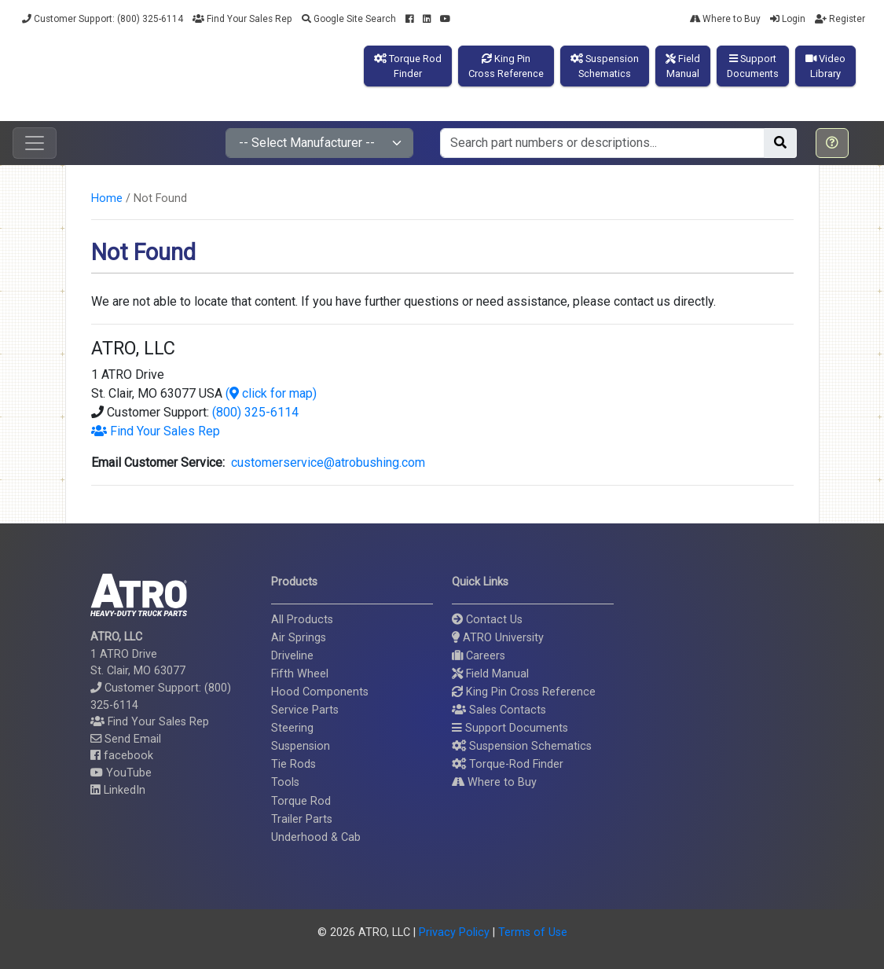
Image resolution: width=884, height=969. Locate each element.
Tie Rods (293, 764)
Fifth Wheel (299, 674)
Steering (292, 728)
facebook (121, 755)
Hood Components (320, 692)
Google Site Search (349, 18)
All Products (302, 619)
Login (787, 18)
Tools (285, 782)
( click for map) (271, 393)
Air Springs (298, 637)
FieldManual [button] (683, 66)
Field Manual (490, 674)
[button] (832, 143)
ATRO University (498, 637)
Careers (478, 656)
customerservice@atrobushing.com (325, 462)
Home (107, 198)
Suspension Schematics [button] (522, 746)
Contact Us (487, 619)
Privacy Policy (454, 932)
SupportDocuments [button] (753, 66)
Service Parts (305, 710)
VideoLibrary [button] (825, 66)
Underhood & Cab (316, 837)
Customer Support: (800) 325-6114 (102, 18)
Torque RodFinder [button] (408, 66)
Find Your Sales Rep (242, 18)
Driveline (292, 656)
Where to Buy (725, 18)
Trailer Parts (301, 819)
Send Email (125, 739)
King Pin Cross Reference (524, 692)
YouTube (121, 773)
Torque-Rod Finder (507, 764)
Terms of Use (532, 932)
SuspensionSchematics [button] (604, 66)
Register (840, 18)
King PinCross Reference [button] (506, 66)
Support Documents (510, 728)
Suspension (300, 746)
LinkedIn (117, 790)
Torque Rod (301, 801)
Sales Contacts (499, 710)
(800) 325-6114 (255, 412)
